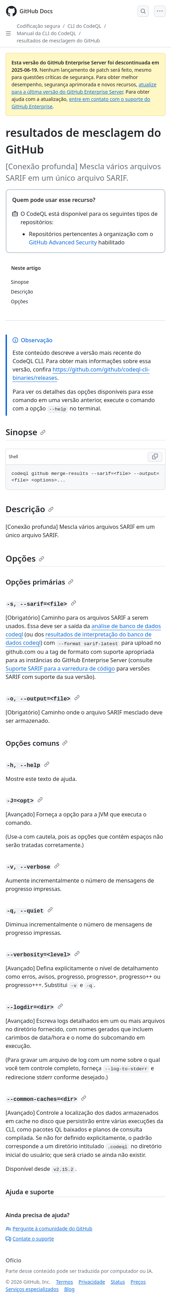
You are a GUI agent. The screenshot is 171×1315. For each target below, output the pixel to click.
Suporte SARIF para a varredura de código (60, 668)
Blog (69, 1289)
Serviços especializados (32, 1289)
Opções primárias (39, 582)
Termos (64, 1281)
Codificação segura (38, 26)
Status (118, 1281)
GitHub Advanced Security (63, 242)
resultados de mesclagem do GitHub (58, 40)
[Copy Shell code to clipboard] (155, 457)
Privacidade (92, 1281)
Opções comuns (37, 743)
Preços (138, 1281)
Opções (25, 558)
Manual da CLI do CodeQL (46, 33)
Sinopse (26, 432)
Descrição (30, 509)
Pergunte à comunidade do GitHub (49, 1228)
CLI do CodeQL (84, 26)
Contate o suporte (30, 1238)
